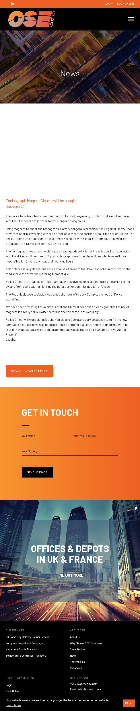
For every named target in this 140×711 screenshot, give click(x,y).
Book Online (125, 3)
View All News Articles (29, 371)
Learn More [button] (13, 705)
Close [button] (128, 703)
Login (109, 3)
